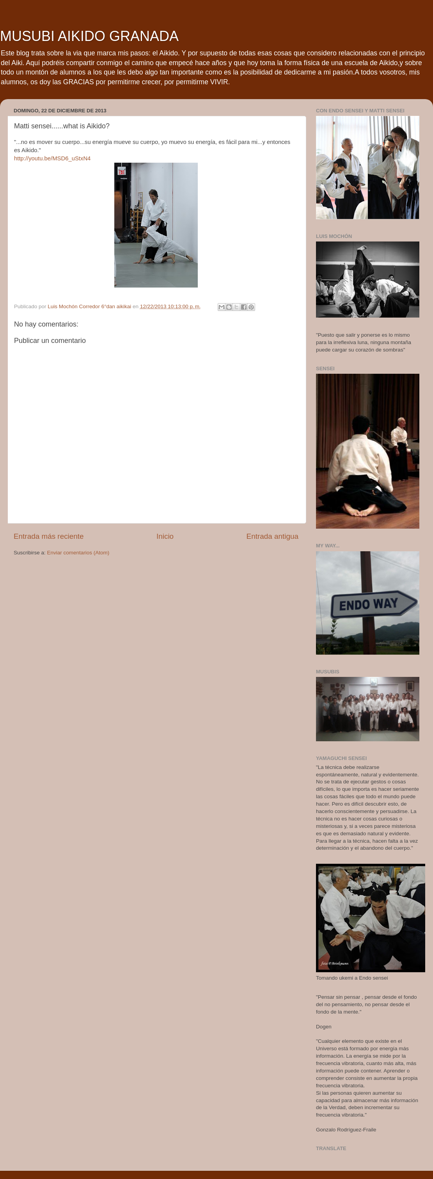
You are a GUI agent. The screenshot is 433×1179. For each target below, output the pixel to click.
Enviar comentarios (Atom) (78, 553)
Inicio (165, 536)
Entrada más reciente (49, 536)
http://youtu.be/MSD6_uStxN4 (52, 158)
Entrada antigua (272, 536)
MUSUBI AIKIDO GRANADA (89, 36)
